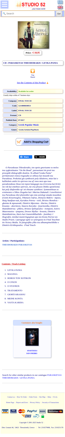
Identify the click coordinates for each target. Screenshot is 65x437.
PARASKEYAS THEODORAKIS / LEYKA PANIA (32, 376)
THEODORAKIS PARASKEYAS (17, 245)
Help (49, 397)
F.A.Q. (55, 397)
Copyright (22, 422)
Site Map (42, 397)
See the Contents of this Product (31, 82)
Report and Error (22, 402)
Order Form (33, 397)
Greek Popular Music (28, 124)
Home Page (10, 402)
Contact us (11, 397)
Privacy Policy (35, 402)
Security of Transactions (50, 402)
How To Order (22, 397)
